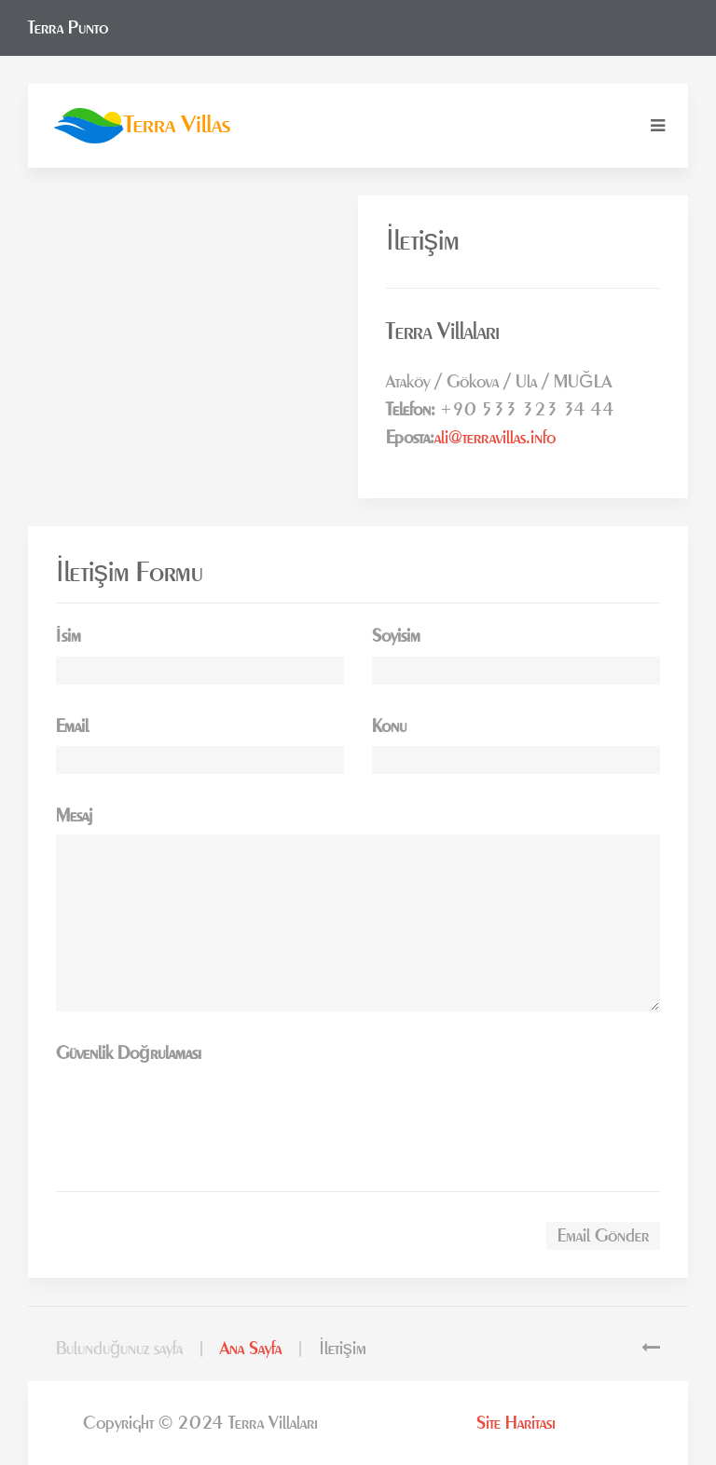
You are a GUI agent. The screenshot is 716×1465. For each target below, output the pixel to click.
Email (72, 726)
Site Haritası (516, 1423)
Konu (389, 726)
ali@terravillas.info (495, 437)
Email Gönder (603, 1236)
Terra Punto (68, 28)
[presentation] (197, 1108)
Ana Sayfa (251, 1348)
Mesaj (74, 816)
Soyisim (396, 636)
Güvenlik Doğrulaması (128, 1053)
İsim (68, 636)
